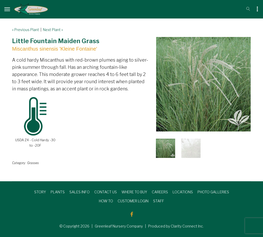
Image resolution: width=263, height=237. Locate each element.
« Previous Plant (25, 29)
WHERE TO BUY (134, 192)
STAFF (158, 201)
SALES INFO (79, 192)
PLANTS (58, 192)
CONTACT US (105, 192)
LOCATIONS (183, 192)
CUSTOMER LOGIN (133, 201)
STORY (40, 192)
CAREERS (160, 192)
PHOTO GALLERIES (213, 192)
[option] (203, 84)
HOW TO (106, 201)
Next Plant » (53, 29)
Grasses (33, 163)
